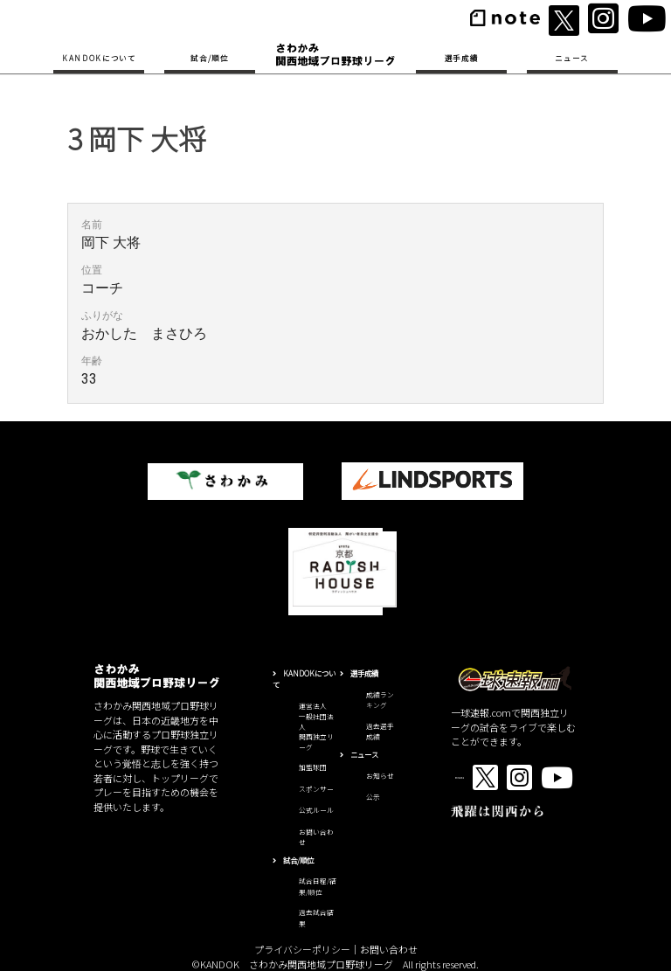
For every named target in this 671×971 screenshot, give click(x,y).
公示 (373, 796)
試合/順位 (209, 57)
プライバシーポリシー (302, 949)
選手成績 (462, 57)
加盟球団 (313, 767)
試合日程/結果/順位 (317, 886)
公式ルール (316, 810)
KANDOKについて (99, 57)
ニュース (572, 57)
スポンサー (316, 789)
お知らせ (380, 775)
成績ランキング (380, 700)
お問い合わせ (389, 949)
